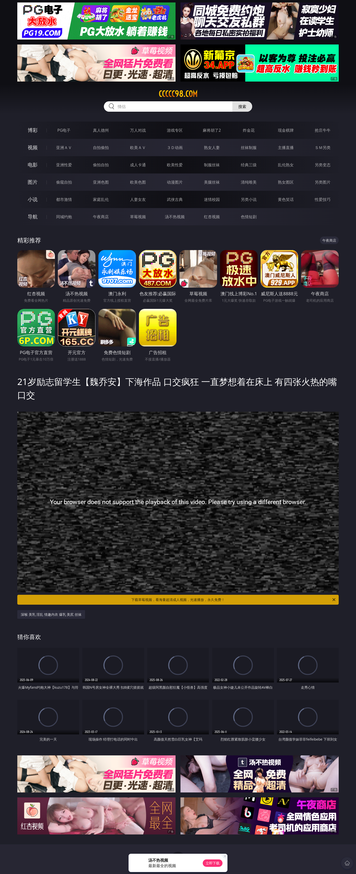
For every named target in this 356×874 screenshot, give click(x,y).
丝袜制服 (249, 147)
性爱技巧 (323, 199)
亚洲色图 (101, 182)
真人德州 (101, 130)
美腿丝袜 (212, 182)
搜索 (242, 106)
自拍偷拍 (101, 147)
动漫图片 (175, 182)
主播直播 (286, 147)
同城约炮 (64, 216)
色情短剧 (249, 216)
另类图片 (323, 182)
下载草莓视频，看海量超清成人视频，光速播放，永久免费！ (233, 600)
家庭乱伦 (101, 199)
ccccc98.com (178, 94)
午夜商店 (101, 216)
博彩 (33, 130)
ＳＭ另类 (323, 147)
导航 (33, 216)
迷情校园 (212, 199)
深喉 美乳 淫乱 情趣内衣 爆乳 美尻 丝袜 (51, 614)
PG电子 (63, 130)
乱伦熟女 (286, 165)
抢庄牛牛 (323, 130)
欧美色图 (138, 182)
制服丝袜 (212, 165)
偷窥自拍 (64, 182)
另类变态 (323, 165)
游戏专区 (175, 130)
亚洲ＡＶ (64, 147)
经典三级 (249, 165)
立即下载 (213, 863)
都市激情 (64, 199)
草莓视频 (138, 216)
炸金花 (249, 130)
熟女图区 (286, 182)
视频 (33, 147)
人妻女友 (138, 199)
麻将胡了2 (212, 130)
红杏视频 (212, 216)
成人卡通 (138, 165)
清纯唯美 (249, 182)
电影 (33, 164)
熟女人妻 (212, 147)
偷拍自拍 (101, 165)
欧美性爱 (175, 165)
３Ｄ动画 (175, 147)
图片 (33, 182)
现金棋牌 (286, 130)
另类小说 (249, 199)
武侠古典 (175, 199)
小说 (33, 199)
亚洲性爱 (64, 165)
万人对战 (138, 130)
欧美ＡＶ (138, 147)
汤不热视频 (175, 216)
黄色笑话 (286, 199)
